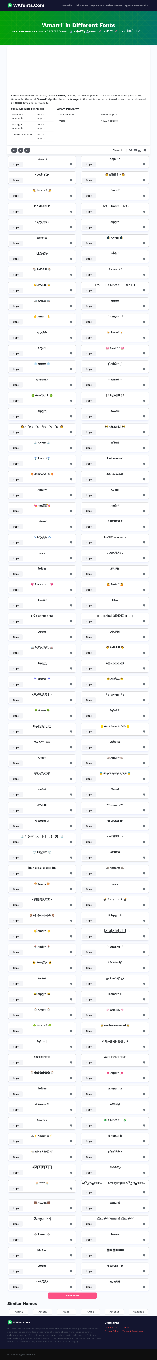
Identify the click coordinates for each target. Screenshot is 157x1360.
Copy (16, 164)
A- (14, 150)
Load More (72, 1295)
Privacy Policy (112, 1331)
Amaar (66, 1311)
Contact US (111, 1327)
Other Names (114, 5)
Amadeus (138, 1311)
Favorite (67, 5)
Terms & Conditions (133, 1331)
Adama (19, 1311)
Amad (90, 1311)
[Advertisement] (78, 70)
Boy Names (97, 5)
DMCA (126, 1327)
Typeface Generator (136, 5)
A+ (27, 150)
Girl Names (81, 5)
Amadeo (114, 1311)
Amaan (42, 1311)
